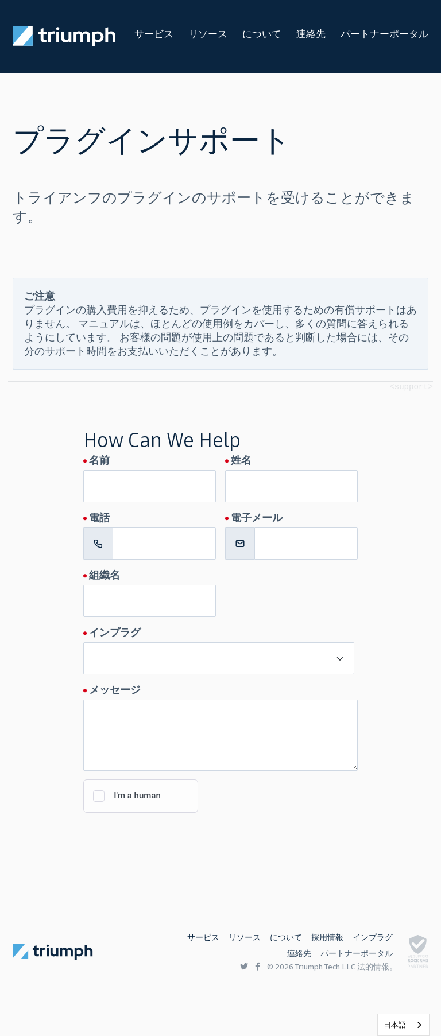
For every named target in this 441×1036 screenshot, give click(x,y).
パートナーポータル (384, 34)
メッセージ (115, 690)
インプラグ (115, 632)
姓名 (241, 460)
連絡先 (311, 34)
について (261, 34)
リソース (207, 34)
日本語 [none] (395, 1025)
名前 (99, 460)
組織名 (104, 575)
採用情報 (327, 937)
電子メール (257, 517)
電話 (99, 517)
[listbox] (403, 1025)
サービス (153, 34)
